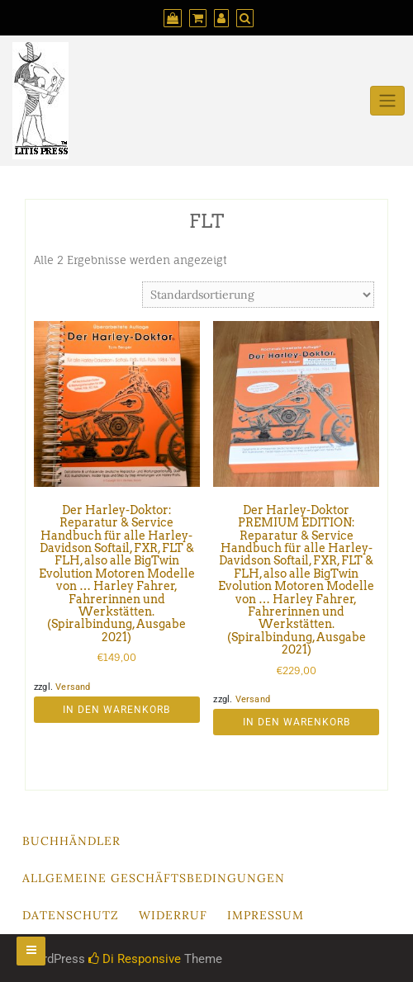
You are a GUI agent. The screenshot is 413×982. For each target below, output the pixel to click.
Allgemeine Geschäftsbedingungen (153, 878)
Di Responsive (134, 958)
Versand (72, 687)
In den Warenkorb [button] (116, 709)
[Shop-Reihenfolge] (258, 294)
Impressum (265, 915)
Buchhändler (71, 840)
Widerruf (173, 915)
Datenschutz (70, 915)
